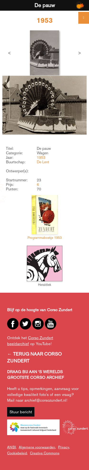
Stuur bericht (20, 411)
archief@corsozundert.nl (45, 400)
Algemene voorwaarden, (37, 447)
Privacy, (64, 447)
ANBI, (11, 447)
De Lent (43, 162)
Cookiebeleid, (17, 453)
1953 (41, 157)
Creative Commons (44, 453)
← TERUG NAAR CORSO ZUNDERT (34, 357)
